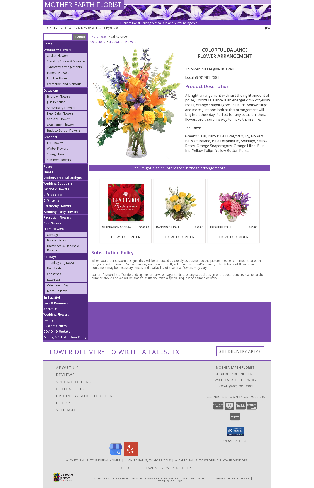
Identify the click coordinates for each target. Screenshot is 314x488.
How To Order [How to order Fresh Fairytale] (234, 237)
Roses (47, 166)
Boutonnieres (56, 240)
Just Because (56, 102)
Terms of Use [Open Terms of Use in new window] (170, 481)
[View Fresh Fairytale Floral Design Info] (234, 202)
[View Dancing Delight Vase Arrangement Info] (180, 202)
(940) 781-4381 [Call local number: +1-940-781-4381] (111, 28)
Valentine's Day (57, 285)
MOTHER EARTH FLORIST (83, 4)
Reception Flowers (57, 217)
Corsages (53, 235)
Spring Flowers (57, 154)
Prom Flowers (53, 229)
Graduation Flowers (61, 125)
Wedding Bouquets (57, 183)
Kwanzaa (53, 279)
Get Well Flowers (59, 119)
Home (47, 44)
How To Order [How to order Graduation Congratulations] (125, 237)
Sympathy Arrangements (64, 67)
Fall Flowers (55, 143)
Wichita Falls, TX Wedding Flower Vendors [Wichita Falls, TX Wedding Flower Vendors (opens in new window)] (211, 460)
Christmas (54, 274)
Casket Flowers (57, 55)
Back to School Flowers (63, 130)
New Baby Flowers (60, 113)
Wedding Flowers (56, 314)
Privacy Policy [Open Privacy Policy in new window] (196, 478)
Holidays (49, 257)
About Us (50, 309)
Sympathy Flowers (57, 50)
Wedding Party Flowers (60, 212)
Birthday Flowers (59, 96)
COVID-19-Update (56, 331)
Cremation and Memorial (64, 84)
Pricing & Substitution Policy (65, 337)
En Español (51, 297)
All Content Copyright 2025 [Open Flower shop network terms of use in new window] (113, 478)
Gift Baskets (52, 195)
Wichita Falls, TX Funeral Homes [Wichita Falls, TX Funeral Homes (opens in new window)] (93, 460)
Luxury (48, 320)
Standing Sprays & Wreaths (66, 61)
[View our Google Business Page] (116, 455)
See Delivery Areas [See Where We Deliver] (240, 351)
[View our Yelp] (131, 455)
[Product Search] (58, 37)
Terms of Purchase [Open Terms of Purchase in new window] (232, 478)
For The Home (57, 78)
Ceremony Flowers (57, 206)
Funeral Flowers (58, 72)
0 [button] (267, 28)
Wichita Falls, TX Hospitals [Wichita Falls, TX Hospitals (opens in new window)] (148, 460)
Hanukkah (54, 268)
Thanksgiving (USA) (60, 262)
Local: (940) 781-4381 (202, 77)
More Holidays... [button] (58, 291)
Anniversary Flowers (61, 108)
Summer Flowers (59, 160)
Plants (48, 172)
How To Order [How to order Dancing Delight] (180, 237)
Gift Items (51, 200)
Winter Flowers (57, 148)
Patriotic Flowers (56, 189)
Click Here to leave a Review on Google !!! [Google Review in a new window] (157, 468)
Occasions (51, 90)
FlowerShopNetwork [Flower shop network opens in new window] (159, 478)
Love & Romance (55, 303)
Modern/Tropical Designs (62, 178)
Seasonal (50, 137)
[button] (235, 431)
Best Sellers (52, 223)
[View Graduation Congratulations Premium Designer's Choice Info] (126, 202)
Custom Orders (55, 326)
